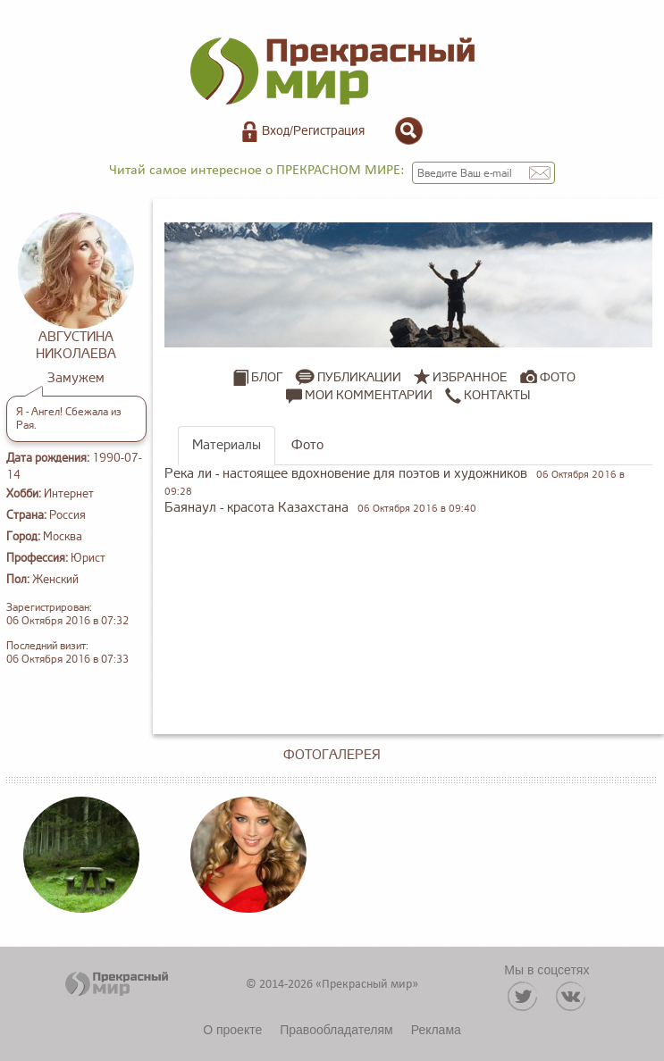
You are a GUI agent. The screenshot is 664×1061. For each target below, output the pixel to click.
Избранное (470, 377)
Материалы (226, 445)
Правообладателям (336, 1030)
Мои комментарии (359, 396)
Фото (558, 377)
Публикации (359, 377)
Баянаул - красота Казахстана (256, 507)
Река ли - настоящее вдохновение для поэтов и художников (345, 473)
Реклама (436, 1030)
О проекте (232, 1030)
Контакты (487, 396)
